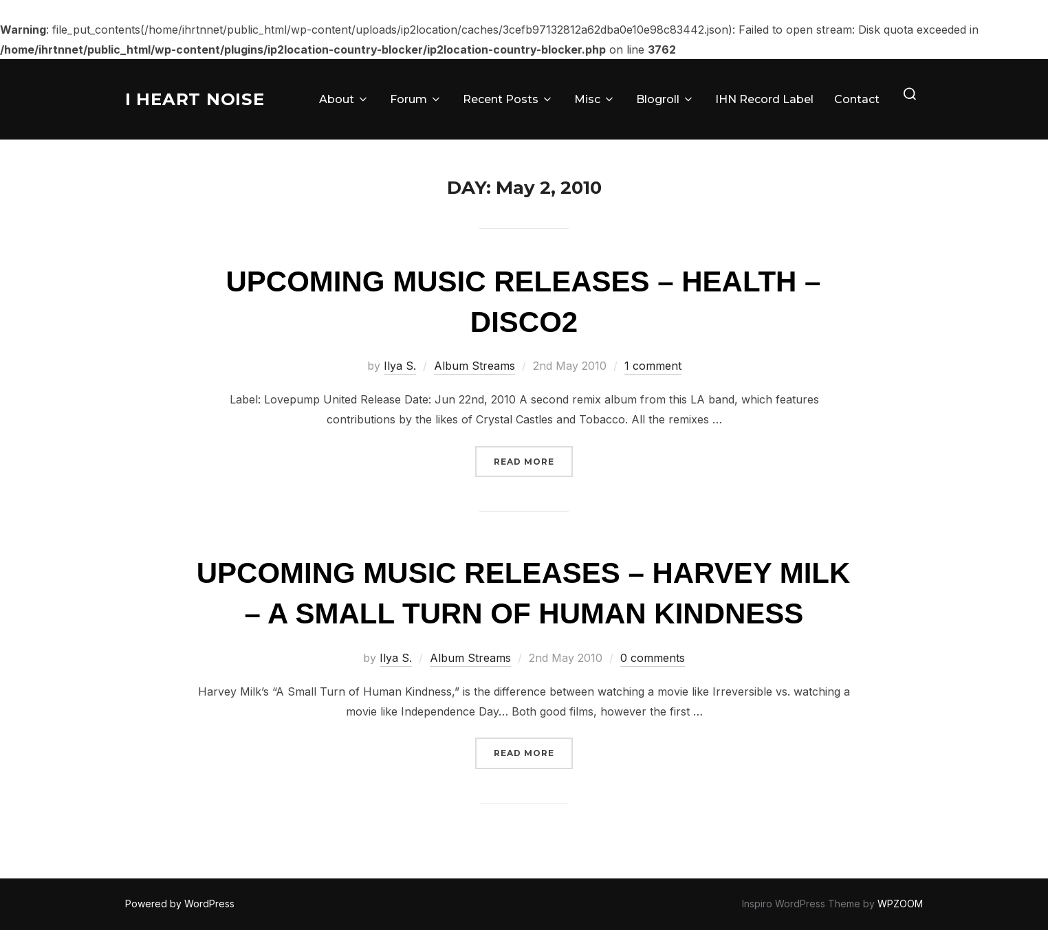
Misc (594, 99)
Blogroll (665, 99)
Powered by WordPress (179, 903)
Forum (416, 99)
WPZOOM (900, 903)
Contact (857, 99)
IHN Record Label (764, 99)
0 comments (652, 658)
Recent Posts (508, 99)
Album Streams (474, 366)
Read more (533, 460)
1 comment (652, 366)
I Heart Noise (199, 99)
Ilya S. (400, 366)
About (344, 99)
